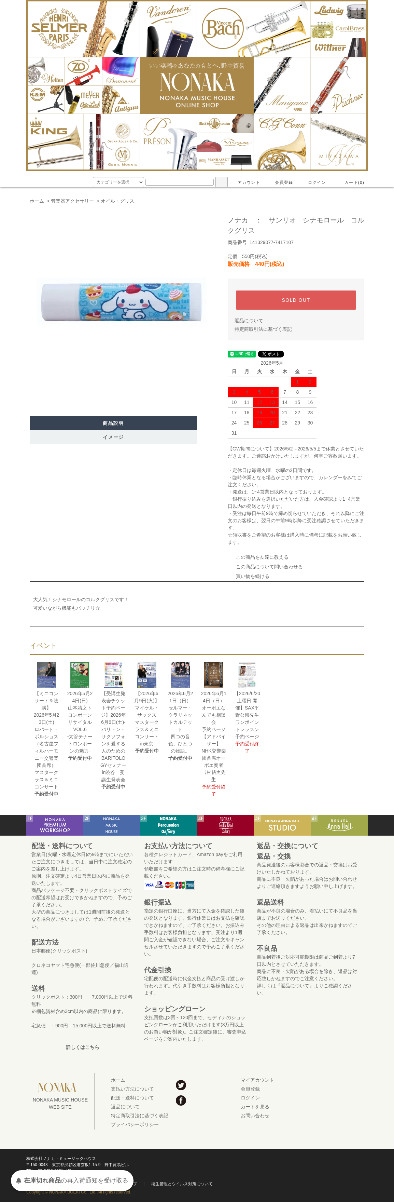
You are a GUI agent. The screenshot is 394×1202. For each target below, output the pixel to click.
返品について (249, 320)
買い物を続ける (248, 576)
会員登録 (280, 182)
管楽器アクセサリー (72, 201)
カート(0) (350, 182)
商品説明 (113, 423)
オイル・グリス (117, 201)
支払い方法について (132, 1089)
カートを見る (255, 1106)
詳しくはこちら (82, 1047)
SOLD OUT (296, 300)
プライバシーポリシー (135, 1124)
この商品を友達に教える (258, 557)
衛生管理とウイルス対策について (182, 1183)
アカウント (244, 182)
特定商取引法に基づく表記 (263, 329)
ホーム (37, 201)
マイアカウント (257, 1080)
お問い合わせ (255, 1115)
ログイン (313, 182)
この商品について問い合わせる (265, 566)
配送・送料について (132, 1097)
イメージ (113, 437)
